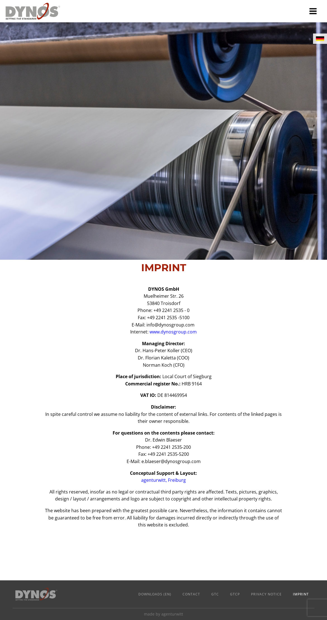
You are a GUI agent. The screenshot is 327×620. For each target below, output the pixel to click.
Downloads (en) (154, 594)
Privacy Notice (266, 594)
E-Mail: (164, 461)
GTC (215, 594)
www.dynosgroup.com (173, 332)
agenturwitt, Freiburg (163, 480)
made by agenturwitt (163, 614)
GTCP (235, 594)
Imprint (301, 594)
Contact (191, 594)
